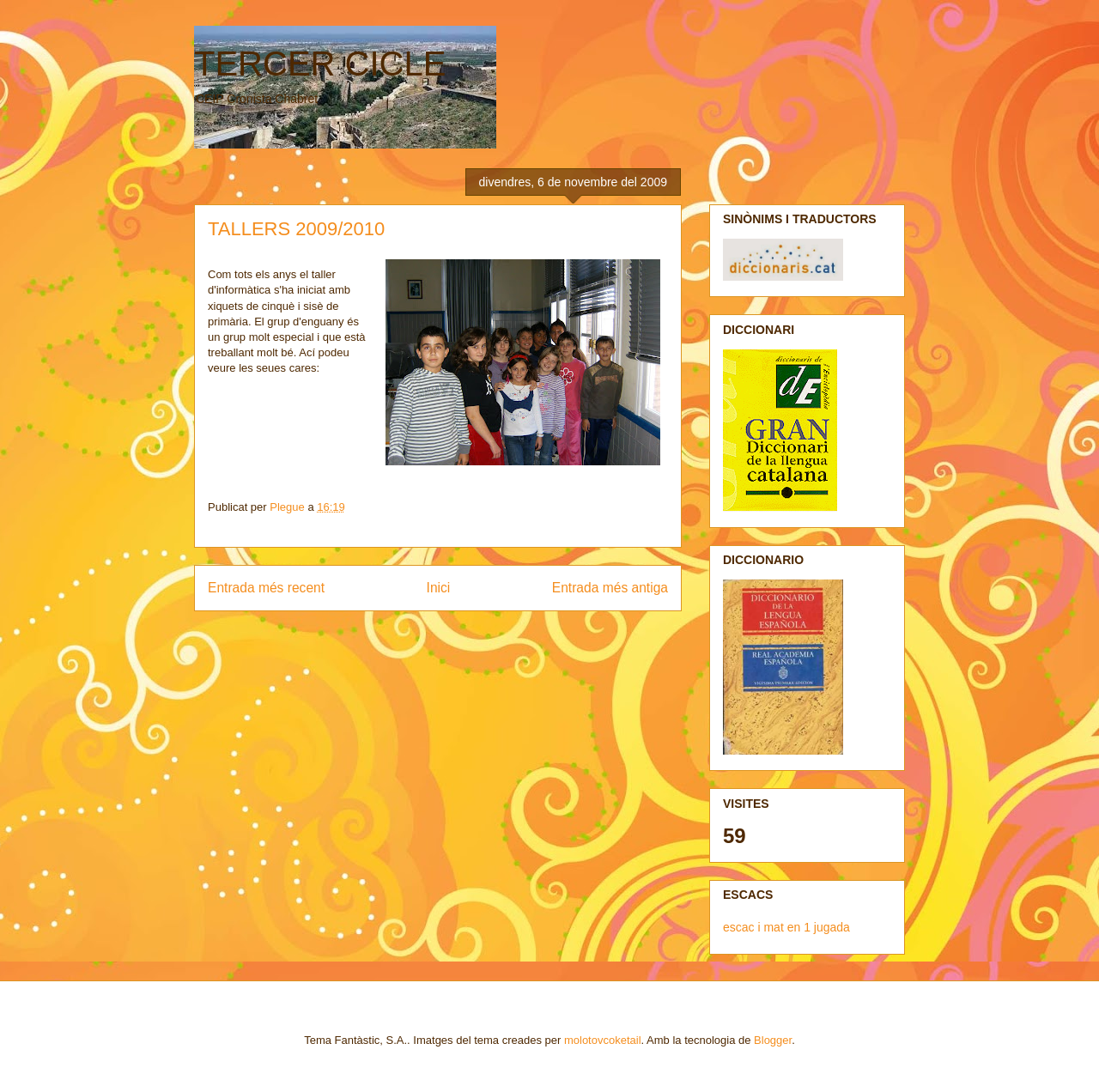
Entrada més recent (266, 587)
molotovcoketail (602, 1040)
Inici (439, 587)
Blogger (773, 1040)
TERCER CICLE (320, 63)
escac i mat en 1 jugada (786, 927)
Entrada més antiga (610, 587)
